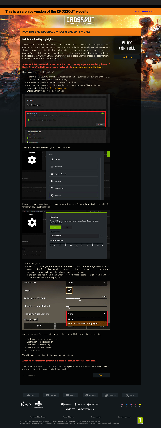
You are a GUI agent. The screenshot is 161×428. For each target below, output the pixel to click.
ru (126, 406)
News (101, 375)
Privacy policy (96, 417)
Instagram (112, 395)
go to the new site (144, 11)
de (135, 406)
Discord (72, 395)
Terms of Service (68, 417)
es (140, 406)
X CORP (132, 395)
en (122, 406)
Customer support (124, 417)
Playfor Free (127, 45)
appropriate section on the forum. (88, 67)
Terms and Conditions (38, 417)
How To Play (127, 57)
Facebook (92, 395)
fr (131, 406)
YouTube (53, 395)
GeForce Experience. (58, 88)
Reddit (33, 395)
